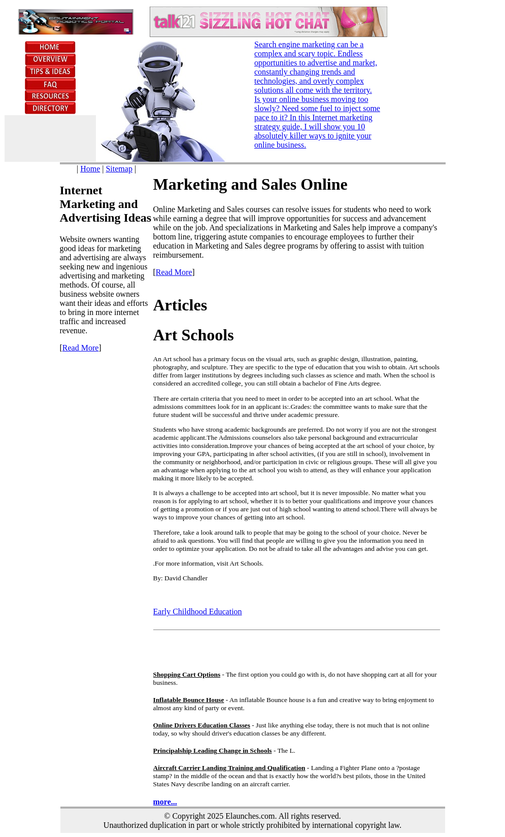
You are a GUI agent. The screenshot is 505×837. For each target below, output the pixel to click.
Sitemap (119, 168)
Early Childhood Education (197, 611)
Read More (80, 347)
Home (90, 168)
